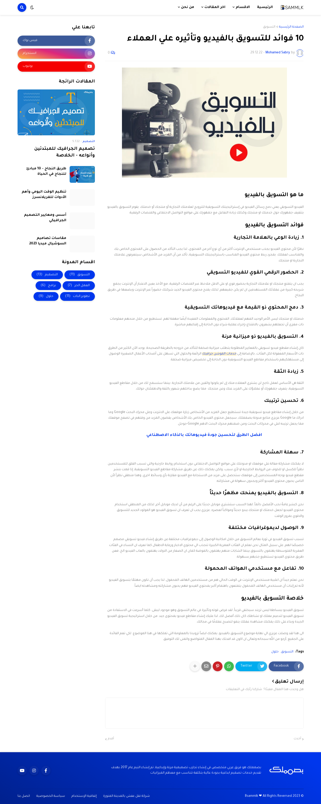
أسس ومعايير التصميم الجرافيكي (45, 217)
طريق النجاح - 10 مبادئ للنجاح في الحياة (46, 171)
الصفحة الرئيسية (291, 27)
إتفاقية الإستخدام (84, 796)
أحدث (297, 739)
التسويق (269, 27)
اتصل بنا (24, 796)
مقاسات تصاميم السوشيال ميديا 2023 (47, 241)
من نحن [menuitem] (187, 7)
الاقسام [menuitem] (243, 7)
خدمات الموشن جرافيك (219, 354)
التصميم (47, 274)
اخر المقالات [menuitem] (214, 7)
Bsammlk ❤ (253, 796)
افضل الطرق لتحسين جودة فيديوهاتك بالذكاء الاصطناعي (204, 435)
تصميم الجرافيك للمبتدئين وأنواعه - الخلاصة (64, 153)
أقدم (111, 739)
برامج (48, 285)
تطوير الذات (77, 296)
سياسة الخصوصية (50, 796)
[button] (32, 7)
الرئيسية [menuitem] (265, 7)
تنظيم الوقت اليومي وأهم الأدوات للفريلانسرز (44, 194)
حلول (275, 652)
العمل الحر (79, 285)
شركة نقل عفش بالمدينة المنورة (126, 796)
